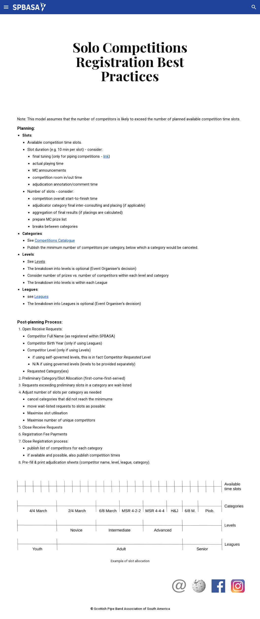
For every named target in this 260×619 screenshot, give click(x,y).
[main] (129, 61)
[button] (6, 7)
